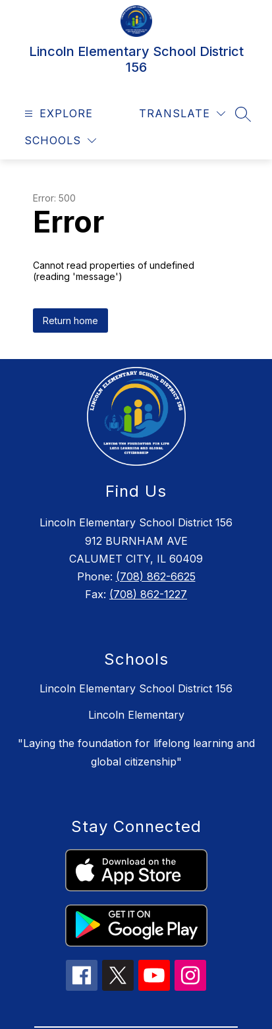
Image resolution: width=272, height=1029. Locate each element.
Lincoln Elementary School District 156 (136, 688)
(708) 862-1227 (148, 594)
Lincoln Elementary (136, 714)
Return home (70, 320)
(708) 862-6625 (156, 576)
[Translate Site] (182, 113)
